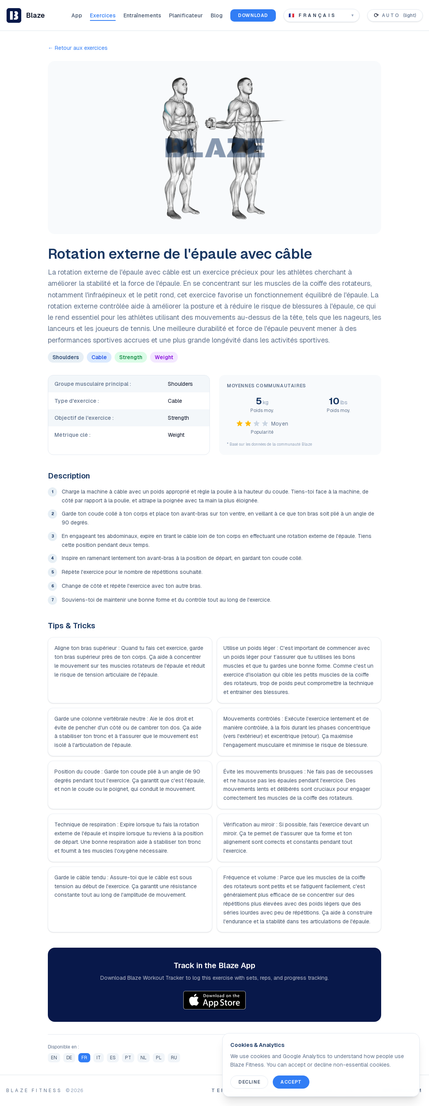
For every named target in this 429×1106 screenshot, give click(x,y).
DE (69, 1058)
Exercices (103, 15)
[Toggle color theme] (395, 15)
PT (128, 1058)
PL (159, 1058)
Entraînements (142, 15)
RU (174, 1058)
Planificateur (186, 15)
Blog (217, 15)
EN (54, 1058)
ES (113, 1058)
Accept (291, 1082)
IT (98, 1058)
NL (143, 1058)
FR (84, 1058)
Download (253, 15)
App (76, 15)
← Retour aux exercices (78, 47)
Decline (249, 1082)
